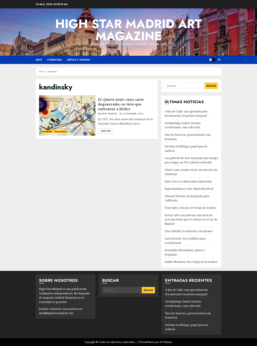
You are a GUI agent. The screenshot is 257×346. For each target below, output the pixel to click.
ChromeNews (146, 342)
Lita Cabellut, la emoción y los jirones (189, 231)
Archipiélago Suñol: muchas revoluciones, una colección (183, 125)
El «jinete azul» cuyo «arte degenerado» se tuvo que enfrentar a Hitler (67, 115)
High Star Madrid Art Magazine (128, 30)
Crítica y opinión (78, 59)
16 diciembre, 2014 (132, 114)
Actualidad (47, 131)
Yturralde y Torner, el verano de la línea (190, 208)
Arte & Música (61, 131)
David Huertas (109, 114)
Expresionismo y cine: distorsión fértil (189, 189)
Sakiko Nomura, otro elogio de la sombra (191, 262)
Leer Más (106, 130)
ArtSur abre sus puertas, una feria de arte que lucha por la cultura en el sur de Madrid (191, 219)
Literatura (54, 59)
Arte (39, 59)
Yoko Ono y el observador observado (188, 181)
